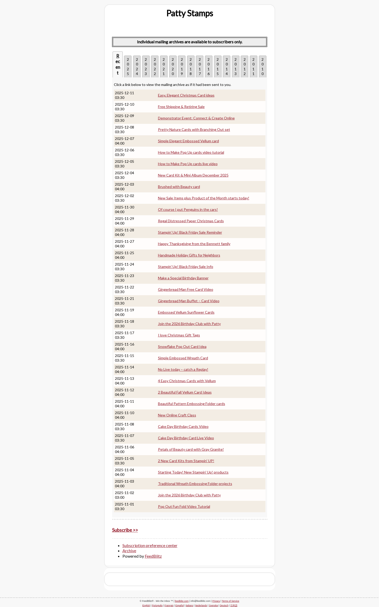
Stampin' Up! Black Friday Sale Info (185, 266)
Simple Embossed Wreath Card (183, 358)
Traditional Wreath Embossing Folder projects (195, 483)
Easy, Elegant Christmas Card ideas (186, 95)
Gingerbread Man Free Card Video (185, 289)
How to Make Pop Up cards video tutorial (191, 152)
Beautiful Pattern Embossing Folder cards (191, 403)
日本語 (233, 605)
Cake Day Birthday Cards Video (183, 426)
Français (169, 605)
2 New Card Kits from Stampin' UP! (186, 460)
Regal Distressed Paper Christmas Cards (191, 221)
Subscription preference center (149, 545)
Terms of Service (230, 601)
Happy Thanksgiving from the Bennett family (194, 243)
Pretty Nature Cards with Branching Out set (194, 129)
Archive (129, 550)
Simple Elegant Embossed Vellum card (188, 141)
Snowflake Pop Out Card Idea (182, 346)
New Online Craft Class (177, 415)
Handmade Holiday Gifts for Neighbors (189, 255)
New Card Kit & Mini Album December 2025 (193, 175)
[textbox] (189, 13)
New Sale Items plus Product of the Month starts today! (203, 198)
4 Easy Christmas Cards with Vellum (187, 381)
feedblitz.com (182, 601)
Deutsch (224, 605)
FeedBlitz (153, 556)
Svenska (213, 605)
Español (179, 605)
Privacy (216, 601)
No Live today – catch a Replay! (183, 369)
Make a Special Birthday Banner (183, 278)
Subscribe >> (125, 530)
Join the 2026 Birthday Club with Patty (189, 323)
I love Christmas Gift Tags (179, 335)
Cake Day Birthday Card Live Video (186, 438)
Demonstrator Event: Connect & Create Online (196, 118)
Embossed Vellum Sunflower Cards (186, 312)
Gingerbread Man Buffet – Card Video (188, 301)
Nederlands (201, 605)
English (146, 605)
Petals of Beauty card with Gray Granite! (191, 449)
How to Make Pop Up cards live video (188, 163)
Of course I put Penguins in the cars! (188, 209)
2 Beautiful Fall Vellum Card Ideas (185, 392)
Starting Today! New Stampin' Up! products (193, 472)
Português (157, 605)
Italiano (189, 605)
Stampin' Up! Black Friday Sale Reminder (190, 232)
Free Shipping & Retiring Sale (181, 106)
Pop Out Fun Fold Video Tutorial (184, 506)
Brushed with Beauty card (179, 186)
